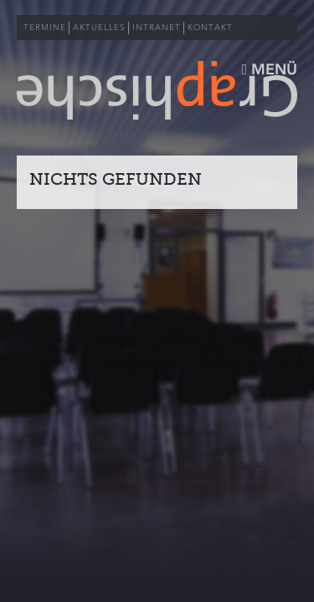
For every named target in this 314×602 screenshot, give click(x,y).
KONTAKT (210, 28)
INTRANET (156, 28)
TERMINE (44, 28)
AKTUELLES (99, 28)
